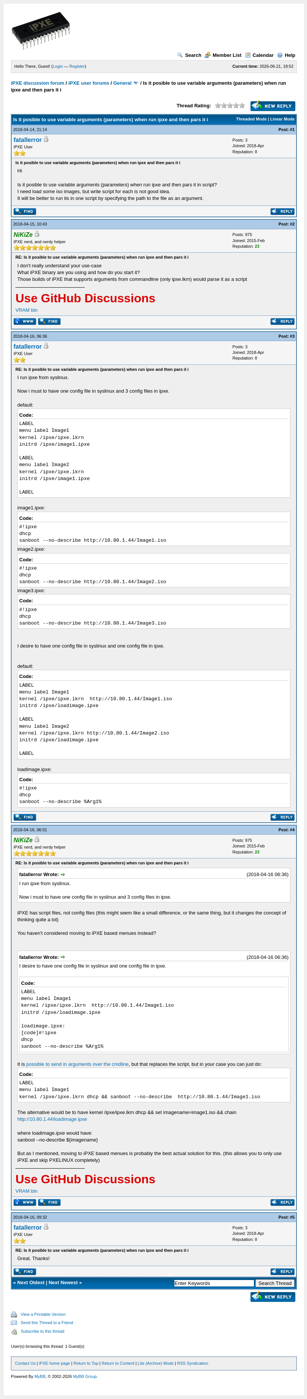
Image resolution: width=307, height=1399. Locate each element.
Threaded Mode (251, 119)
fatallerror (28, 140)
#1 (292, 129)
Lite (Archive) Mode (156, 1363)
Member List (223, 55)
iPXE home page (54, 1363)
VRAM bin (26, 310)
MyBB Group (85, 1376)
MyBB (39, 1376)
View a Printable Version (43, 1314)
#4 (292, 830)
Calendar (259, 55)
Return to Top (85, 1363)
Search (189, 55)
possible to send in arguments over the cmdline (77, 1064)
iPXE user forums (88, 83)
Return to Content (118, 1363)
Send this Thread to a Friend (47, 1322)
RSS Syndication (192, 1363)
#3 (292, 336)
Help (286, 55)
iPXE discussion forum (37, 83)
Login (58, 66)
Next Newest (63, 1282)
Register (77, 66)
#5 (292, 1217)
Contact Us (25, 1363)
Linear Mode (282, 119)
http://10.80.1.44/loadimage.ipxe (52, 1119)
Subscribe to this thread (42, 1331)
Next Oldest (30, 1282)
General (122, 83)
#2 (292, 224)
